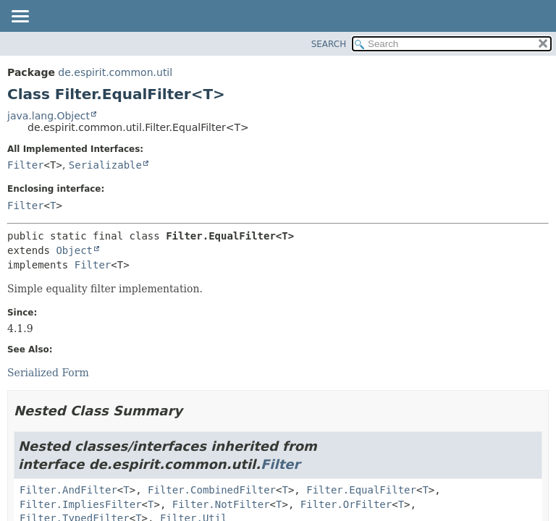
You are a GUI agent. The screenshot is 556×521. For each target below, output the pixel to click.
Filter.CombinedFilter (212, 490)
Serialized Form (48, 372)
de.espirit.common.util (115, 72)
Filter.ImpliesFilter (81, 504)
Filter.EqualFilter (361, 490)
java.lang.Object (48, 116)
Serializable (105, 165)
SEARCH (329, 44)
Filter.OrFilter (346, 504)
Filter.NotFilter (221, 504)
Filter (25, 165)
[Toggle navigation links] (19, 17)
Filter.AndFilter (68, 490)
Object (74, 250)
